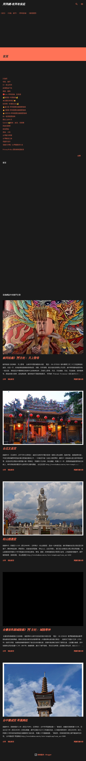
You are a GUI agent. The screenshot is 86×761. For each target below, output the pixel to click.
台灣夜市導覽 (7, 135)
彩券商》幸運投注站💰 (11, 104)
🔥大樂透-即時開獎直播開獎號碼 (14, 110)
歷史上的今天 (7, 120)
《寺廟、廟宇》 (12, 13)
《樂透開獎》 (32, 13)
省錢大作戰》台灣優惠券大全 (13, 145)
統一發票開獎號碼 (9, 116)
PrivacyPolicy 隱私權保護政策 (13, 149)
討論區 (5, 79)
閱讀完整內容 (78, 379)
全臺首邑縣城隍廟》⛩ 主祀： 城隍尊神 (26, 629)
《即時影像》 (23, 13)
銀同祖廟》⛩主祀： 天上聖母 (21, 358)
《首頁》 (3, 13)
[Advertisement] (43, 31)
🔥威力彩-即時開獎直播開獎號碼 (14, 107)
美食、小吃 (7, 132)
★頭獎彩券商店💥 (9, 101)
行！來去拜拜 (7, 85)
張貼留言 (11, 379)
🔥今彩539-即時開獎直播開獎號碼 (15, 113)
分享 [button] (79, 156)
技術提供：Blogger (43, 755)
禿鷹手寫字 (7, 142)
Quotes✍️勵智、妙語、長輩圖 (13, 123)
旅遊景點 (6, 129)
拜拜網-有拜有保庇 (14, 4)
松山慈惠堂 (9, 539)
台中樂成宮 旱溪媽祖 (15, 720)
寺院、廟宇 (7, 82)
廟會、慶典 (7, 91)
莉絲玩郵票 (7, 126)
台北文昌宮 (9, 448)
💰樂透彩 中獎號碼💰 (10, 97)
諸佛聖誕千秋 (7, 88)
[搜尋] (76, 4)
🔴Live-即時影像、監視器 (12, 94)
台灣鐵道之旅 (7, 138)
